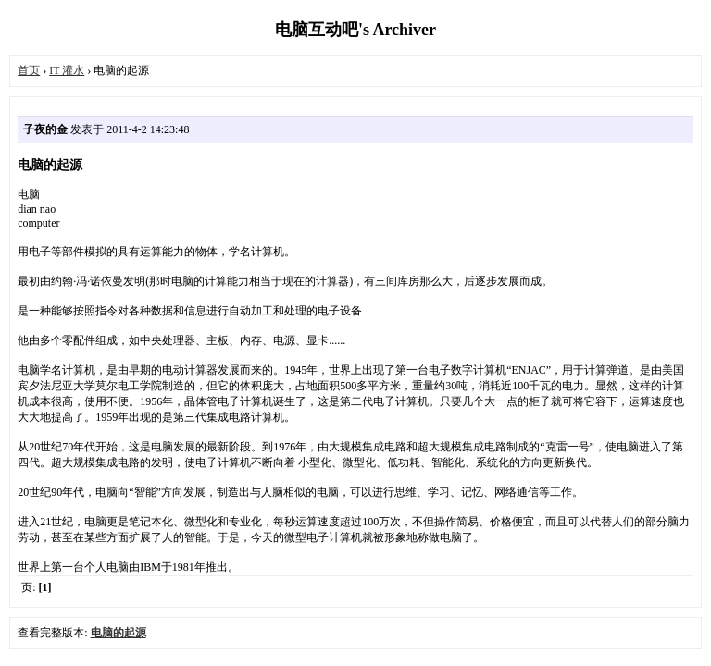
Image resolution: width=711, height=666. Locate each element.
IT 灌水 (66, 70)
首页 (29, 70)
